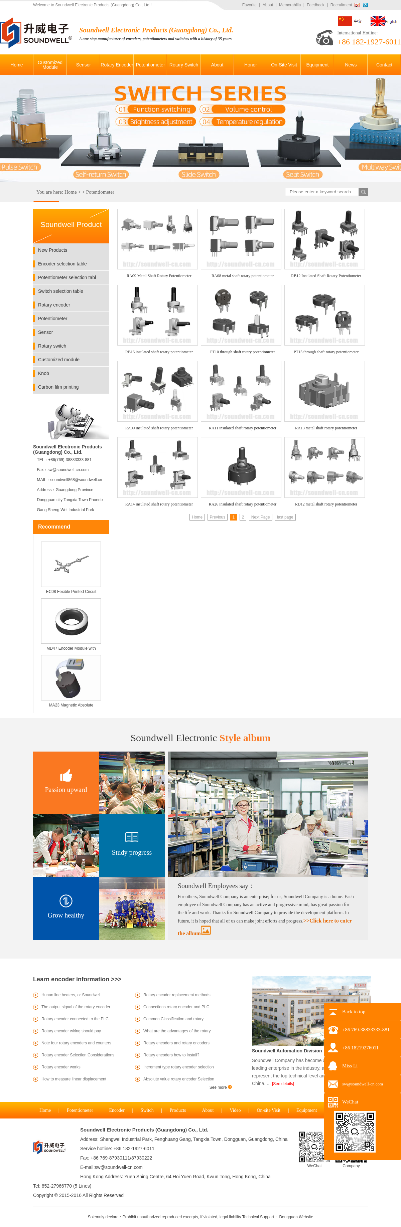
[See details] (283, 1083)
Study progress (132, 852)
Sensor (45, 332)
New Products (52, 250)
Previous (218, 517)
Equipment (306, 1110)
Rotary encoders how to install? (171, 1055)
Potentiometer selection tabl (67, 277)
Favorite (249, 5)
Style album (200, 737)
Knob (43, 373)
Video (235, 1110)
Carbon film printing (58, 387)
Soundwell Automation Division (287, 1050)
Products (178, 1110)
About (268, 5)
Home (70, 192)
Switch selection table (60, 291)
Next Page (260, 517)
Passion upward (66, 789)
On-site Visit (268, 1110)
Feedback (315, 5)
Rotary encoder (54, 305)
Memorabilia (290, 5)
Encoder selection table (62, 263)
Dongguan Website (296, 1217)
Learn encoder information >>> (77, 979)
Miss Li (350, 1065)
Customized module (59, 359)
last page (285, 517)
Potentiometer (100, 192)
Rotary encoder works (61, 1067)
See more (221, 1087)
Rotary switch (52, 346)
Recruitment (341, 5)
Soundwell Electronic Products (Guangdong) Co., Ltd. (144, 1130)
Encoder (117, 1110)
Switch (147, 1110)
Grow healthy (66, 915)
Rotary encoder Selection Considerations (77, 1055)
